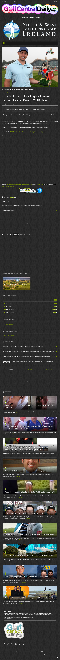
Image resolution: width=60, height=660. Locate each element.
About (17, 654)
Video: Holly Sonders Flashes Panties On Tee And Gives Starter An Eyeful (30, 492)
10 (6, 595)
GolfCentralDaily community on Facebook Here (19, 184)
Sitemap (43, 654)
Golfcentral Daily (9, 324)
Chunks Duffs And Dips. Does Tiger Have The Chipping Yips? (25, 471)
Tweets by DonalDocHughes (9, 335)
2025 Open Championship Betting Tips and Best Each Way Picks (27, 577)
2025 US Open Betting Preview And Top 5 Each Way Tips (24, 513)
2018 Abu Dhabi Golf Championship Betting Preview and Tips (27, 132)
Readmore (18, 412)
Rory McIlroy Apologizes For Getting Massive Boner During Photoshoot (29, 534)
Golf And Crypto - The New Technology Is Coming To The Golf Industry (29, 556)
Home (3, 93)
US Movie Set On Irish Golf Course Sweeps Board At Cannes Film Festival (30, 598)
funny (8, 93)
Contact (43, 651)
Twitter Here (39, 184)
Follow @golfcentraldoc (8, 186)
